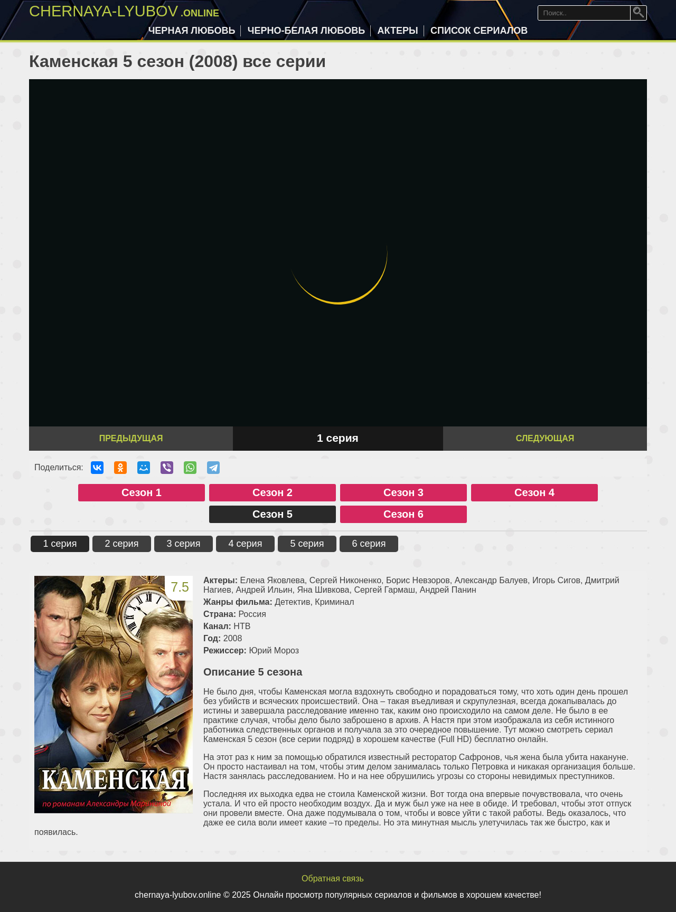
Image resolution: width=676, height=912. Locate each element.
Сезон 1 (141, 492)
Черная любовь (192, 30)
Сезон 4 (534, 492)
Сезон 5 (272, 514)
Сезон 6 (403, 514)
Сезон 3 (403, 492)
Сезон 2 (272, 492)
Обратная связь (333, 878)
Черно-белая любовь (306, 30)
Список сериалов (479, 30)
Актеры (398, 30)
